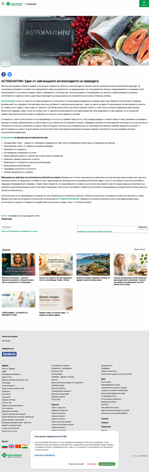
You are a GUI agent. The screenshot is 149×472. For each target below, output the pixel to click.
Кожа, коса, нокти (9, 431)
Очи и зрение (7, 408)
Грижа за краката (59, 430)
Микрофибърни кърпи (110, 385)
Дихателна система (10, 411)
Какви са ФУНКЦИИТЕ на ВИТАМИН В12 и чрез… (19, 231)
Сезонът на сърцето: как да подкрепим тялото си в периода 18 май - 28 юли (55, 279)
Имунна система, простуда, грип (15, 380)
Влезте (4, 216)
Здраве (5, 366)
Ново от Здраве (8, 369)
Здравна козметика (60, 410)
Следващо (143, 227)
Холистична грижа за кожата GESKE (116, 374)
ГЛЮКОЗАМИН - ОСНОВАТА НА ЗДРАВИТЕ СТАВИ (14, 314)
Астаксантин (7, 137)
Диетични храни (58, 397)
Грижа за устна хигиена (61, 422)
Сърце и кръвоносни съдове (13, 414)
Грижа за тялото (58, 419)
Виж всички (140, 249)
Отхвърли (91, 464)
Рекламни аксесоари (110, 408)
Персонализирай (76, 464)
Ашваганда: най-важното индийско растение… (95, 231)
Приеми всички (107, 464)
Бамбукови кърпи (108, 402)
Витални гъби (57, 371)
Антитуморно (57, 374)
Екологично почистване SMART (114, 413)
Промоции (106, 427)
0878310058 (31, 4)
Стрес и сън (7, 403)
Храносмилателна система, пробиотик (18, 417)
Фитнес (55, 380)
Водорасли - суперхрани (62, 368)
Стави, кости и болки (10, 428)
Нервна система (8, 400)
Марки (104, 430)
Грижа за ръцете (58, 427)
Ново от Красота (58, 408)
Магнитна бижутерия (60, 394)
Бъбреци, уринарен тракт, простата (16, 423)
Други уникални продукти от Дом (115, 410)
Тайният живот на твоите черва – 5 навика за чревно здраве (53, 314)
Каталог (104, 419)
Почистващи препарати (111, 399)
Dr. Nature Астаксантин (68, 199)
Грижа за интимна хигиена (63, 425)
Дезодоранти (106, 366)
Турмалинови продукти (61, 391)
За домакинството (109, 396)
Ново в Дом (106, 382)
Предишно (6, 227)
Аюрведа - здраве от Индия (63, 377)
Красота (55, 404)
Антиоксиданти (8, 386)
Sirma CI (144, 456)
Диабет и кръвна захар (11, 425)
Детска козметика (109, 371)
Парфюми (105, 368)
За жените (6, 394)
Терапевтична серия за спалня (114, 388)
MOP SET (105, 405)
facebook (9, 354)
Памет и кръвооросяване (12, 405)
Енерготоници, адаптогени (13, 388)
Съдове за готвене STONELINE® (114, 390)
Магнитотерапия (58, 388)
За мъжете (6, 397)
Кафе (4, 371)
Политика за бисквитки (45, 455)
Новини (104, 423)
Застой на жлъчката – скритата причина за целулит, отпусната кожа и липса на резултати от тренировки (18, 280)
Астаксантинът (8, 101)
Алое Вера (6, 383)
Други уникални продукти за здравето (68, 383)
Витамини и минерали (11, 374)
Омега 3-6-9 (7, 377)
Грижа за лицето (58, 416)
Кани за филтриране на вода (113, 393)
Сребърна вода (58, 385)
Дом (103, 379)
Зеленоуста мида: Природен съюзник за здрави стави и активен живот (93, 279)
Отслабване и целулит (61, 366)
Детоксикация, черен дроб (13, 420)
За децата (6, 391)
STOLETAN (56, 400)
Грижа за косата (58, 413)
